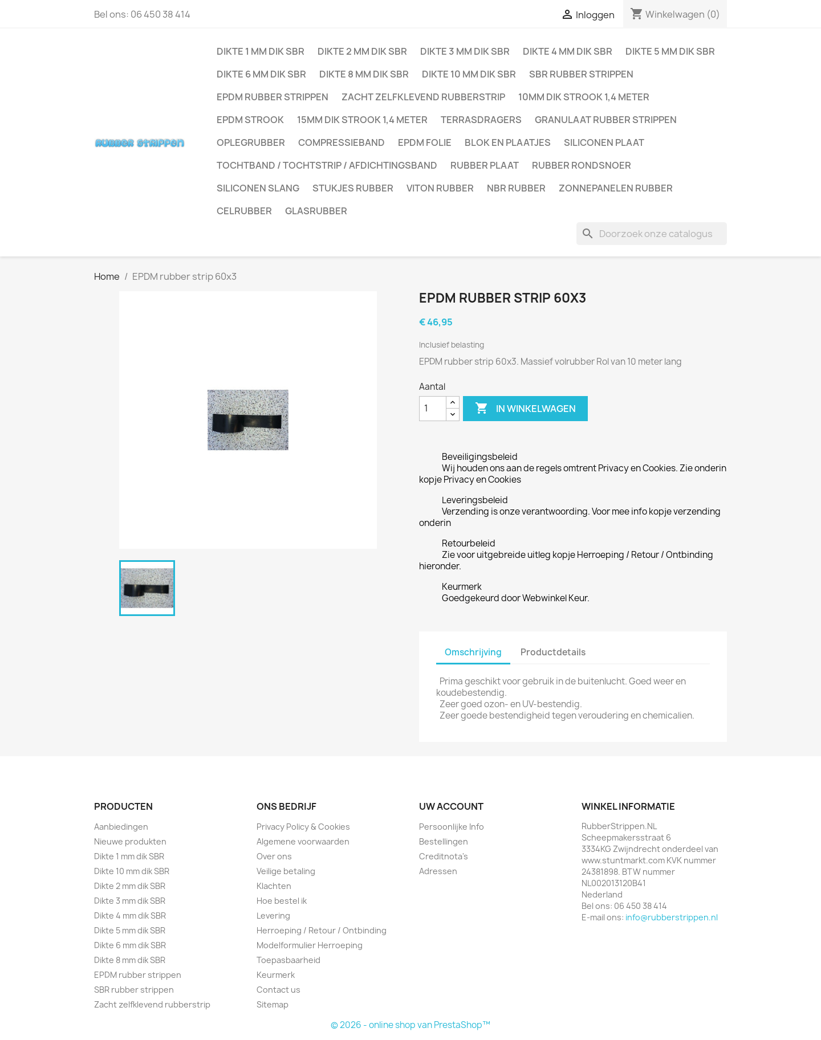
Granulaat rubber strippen (606, 119)
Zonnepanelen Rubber (616, 188)
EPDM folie (425, 142)
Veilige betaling (286, 871)
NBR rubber (516, 188)
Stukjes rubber (352, 188)
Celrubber (244, 211)
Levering (273, 915)
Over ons (274, 856)
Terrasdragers (481, 119)
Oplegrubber (251, 142)
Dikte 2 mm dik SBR (362, 51)
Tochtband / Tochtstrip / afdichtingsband (327, 165)
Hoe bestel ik (282, 900)
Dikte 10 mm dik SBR (469, 74)
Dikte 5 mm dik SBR (670, 51)
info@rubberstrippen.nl (671, 917)
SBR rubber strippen (581, 74)
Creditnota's (443, 856)
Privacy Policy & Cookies (303, 826)
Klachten (274, 885)
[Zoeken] (651, 233)
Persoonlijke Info (451, 826)
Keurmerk (276, 974)
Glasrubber (316, 211)
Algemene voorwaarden (303, 841)
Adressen (438, 871)
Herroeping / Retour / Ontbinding (322, 930)
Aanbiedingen (121, 826)
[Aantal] (432, 408)
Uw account (451, 806)
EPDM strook (250, 119)
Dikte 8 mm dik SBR (364, 74)
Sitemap (272, 1004)
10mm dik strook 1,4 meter (583, 97)
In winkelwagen (525, 408)
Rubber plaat (484, 165)
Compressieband (341, 142)
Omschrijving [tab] (473, 652)
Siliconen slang (258, 188)
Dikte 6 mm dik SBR (261, 74)
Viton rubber (440, 188)
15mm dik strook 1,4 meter (362, 119)
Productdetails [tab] (553, 652)
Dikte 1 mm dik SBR (260, 51)
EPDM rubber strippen (272, 97)
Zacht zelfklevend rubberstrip (423, 97)
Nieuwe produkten (130, 841)
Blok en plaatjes (508, 142)
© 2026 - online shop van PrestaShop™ (410, 1025)
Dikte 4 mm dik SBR (567, 51)
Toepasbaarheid (288, 960)
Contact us (278, 989)
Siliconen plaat (604, 142)
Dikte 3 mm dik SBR (465, 51)
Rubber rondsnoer (581, 165)
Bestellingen (443, 841)
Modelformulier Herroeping (310, 945)
